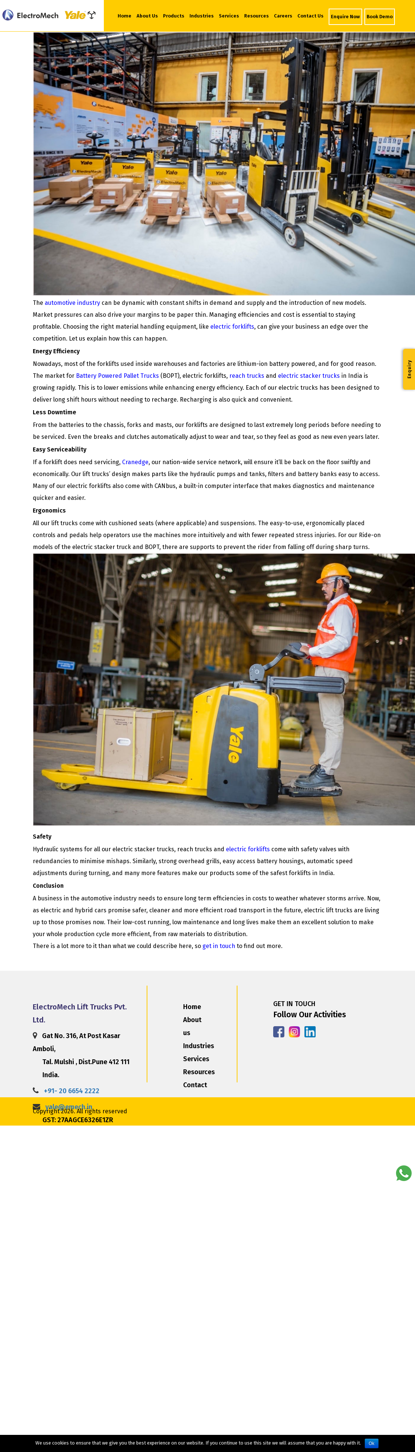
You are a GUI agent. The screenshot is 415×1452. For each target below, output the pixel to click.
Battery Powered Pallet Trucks (117, 375)
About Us (148, 15)
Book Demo (380, 16)
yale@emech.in (68, 1107)
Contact (195, 1085)
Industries (201, 16)
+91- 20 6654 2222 (71, 1091)
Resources (256, 16)
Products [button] (173, 16)
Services (229, 16)
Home (124, 16)
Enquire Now (345, 16)
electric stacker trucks (309, 375)
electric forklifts (232, 326)
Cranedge (135, 462)
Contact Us (310, 16)
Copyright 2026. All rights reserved (80, 1111)
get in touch (218, 946)
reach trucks (246, 375)
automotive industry (72, 302)
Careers (283, 16)
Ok (371, 1443)
